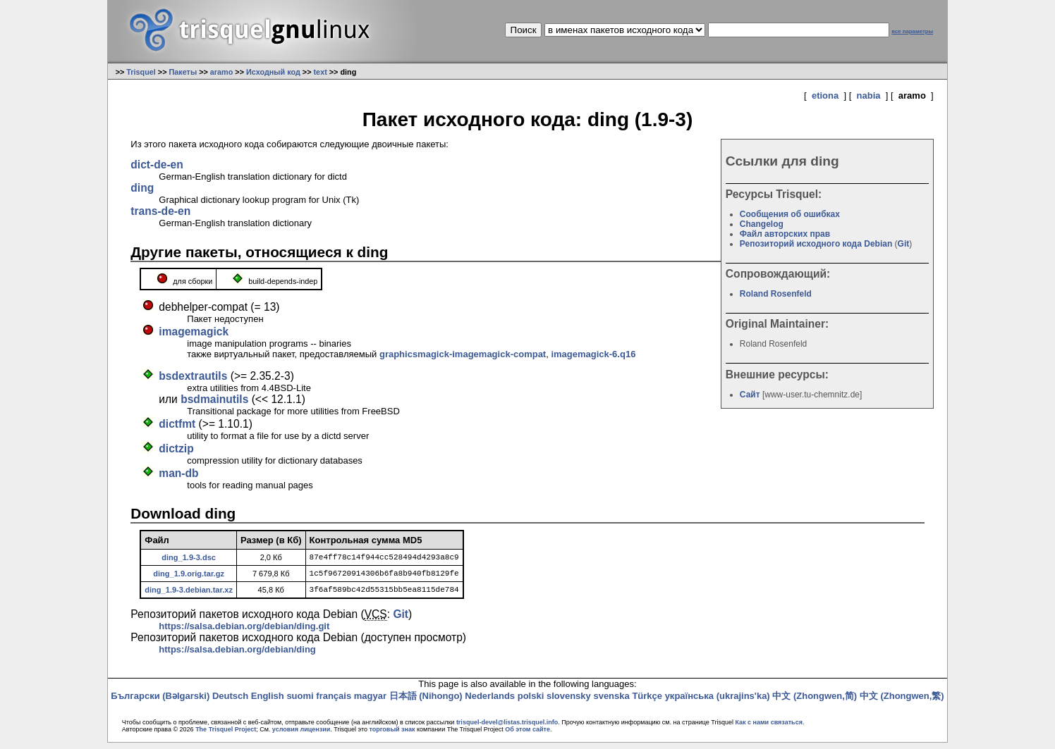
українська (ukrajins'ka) (717, 702)
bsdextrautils (193, 376)
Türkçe (647, 702)
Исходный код (273, 72)
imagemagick (193, 332)
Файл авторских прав (785, 234)
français (333, 702)
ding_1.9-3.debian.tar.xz (189, 594)
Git (904, 244)
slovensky (569, 702)
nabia (869, 95)
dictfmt (177, 424)
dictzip (176, 448)
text (320, 72)
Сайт (750, 395)
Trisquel (141, 72)
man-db (178, 473)
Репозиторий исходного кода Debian (816, 244)
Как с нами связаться (768, 728)
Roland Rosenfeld (776, 294)
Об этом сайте (527, 735)
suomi (299, 702)
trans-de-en (160, 211)
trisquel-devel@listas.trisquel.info (507, 728)
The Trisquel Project (225, 735)
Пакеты (183, 72)
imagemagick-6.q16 (593, 354)
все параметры (912, 31)
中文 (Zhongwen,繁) (902, 702)
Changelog (761, 224)
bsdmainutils (214, 399)
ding (142, 188)
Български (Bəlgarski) (160, 702)
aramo (221, 72)
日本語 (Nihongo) (426, 702)
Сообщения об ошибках (790, 214)
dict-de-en (156, 165)
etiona (825, 95)
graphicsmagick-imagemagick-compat (462, 354)
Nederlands (490, 702)
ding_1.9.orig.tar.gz (188, 576)
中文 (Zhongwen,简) (814, 702)
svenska (611, 702)
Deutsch (230, 702)
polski (531, 702)
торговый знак (392, 735)
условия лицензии (301, 735)
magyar (370, 702)
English (267, 702)
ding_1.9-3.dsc (188, 558)
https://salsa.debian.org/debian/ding (237, 655)
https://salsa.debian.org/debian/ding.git (244, 632)
